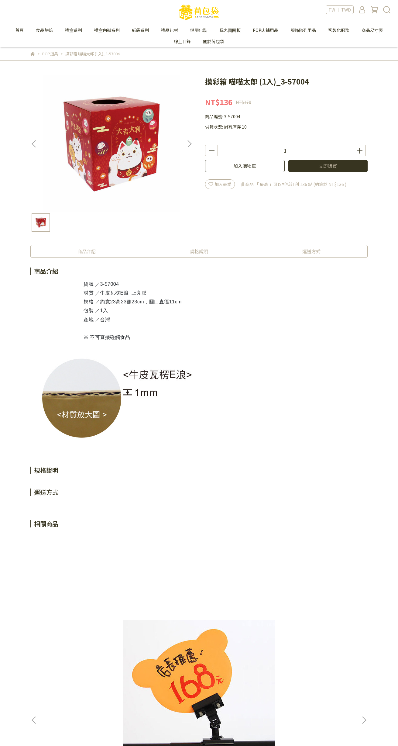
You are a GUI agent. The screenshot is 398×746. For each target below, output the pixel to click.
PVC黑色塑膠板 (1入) (147, 611)
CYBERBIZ (166, 730)
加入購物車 (244, 166)
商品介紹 (86, 251)
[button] (189, 143)
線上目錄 (182, 41)
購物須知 (117, 688)
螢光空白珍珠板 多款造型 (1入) (73, 614)
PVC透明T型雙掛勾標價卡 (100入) (234, 614)
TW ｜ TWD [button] (339, 9)
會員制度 (117, 679)
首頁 (19, 30)
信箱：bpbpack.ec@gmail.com (61, 697)
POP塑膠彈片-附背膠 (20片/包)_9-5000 (319, 614)
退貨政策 (117, 697)
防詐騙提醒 (198, 688)
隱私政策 (196, 679)
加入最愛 (220, 184)
